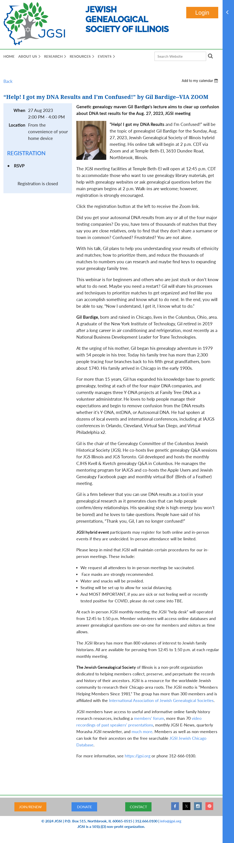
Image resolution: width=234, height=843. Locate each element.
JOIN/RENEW (30, 807)
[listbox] (200, 81)
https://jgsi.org (137, 755)
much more (142, 731)
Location (17, 125)
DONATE (84, 807)
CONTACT (138, 807)
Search (210, 56)
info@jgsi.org (170, 821)
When (19, 110)
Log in (202, 12)
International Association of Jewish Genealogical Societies (161, 700)
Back (8, 81)
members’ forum (149, 718)
